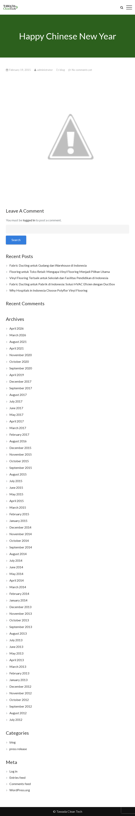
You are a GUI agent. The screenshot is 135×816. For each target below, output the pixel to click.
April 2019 (16, 375)
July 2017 (15, 401)
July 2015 (15, 481)
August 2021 (18, 341)
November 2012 (20, 693)
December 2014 (20, 527)
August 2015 (18, 474)
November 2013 (20, 613)
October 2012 (19, 700)
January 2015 (18, 520)
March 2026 (17, 335)
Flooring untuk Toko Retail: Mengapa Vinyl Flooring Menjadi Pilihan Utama (59, 271)
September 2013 (20, 627)
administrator (45, 69)
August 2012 (18, 713)
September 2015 (20, 467)
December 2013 (20, 607)
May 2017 (16, 414)
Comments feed (20, 784)
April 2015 (16, 501)
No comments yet (82, 69)
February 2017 (19, 434)
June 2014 (16, 567)
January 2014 (18, 600)
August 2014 (18, 554)
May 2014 (16, 574)
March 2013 (17, 666)
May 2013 (16, 653)
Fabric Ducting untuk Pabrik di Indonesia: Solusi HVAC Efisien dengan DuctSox (62, 284)
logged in (29, 220)
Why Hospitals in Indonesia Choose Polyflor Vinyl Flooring (48, 290)
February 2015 (19, 514)
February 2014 (19, 593)
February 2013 (19, 673)
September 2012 (20, 706)
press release (18, 749)
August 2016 (18, 441)
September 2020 (20, 368)
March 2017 (17, 428)
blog (62, 69)
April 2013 (16, 660)
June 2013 (16, 646)
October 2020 (19, 361)
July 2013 (15, 640)
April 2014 (16, 580)
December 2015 (20, 448)
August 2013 (18, 633)
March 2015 (17, 507)
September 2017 (20, 388)
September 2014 (20, 547)
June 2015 (16, 487)
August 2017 (18, 394)
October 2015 (19, 461)
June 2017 (16, 408)
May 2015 (16, 494)
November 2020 (20, 355)
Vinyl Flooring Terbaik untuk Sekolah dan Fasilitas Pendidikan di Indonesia (58, 278)
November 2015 (20, 454)
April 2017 (16, 421)
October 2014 (19, 540)
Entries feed (17, 777)
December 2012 (20, 686)
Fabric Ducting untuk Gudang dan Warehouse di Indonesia (48, 265)
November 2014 (20, 534)
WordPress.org (19, 790)
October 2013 (19, 620)
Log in (13, 771)
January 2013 (18, 680)
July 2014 (15, 560)
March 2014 (17, 587)
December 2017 (20, 381)
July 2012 (15, 719)
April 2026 (16, 328)
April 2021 (16, 348)
